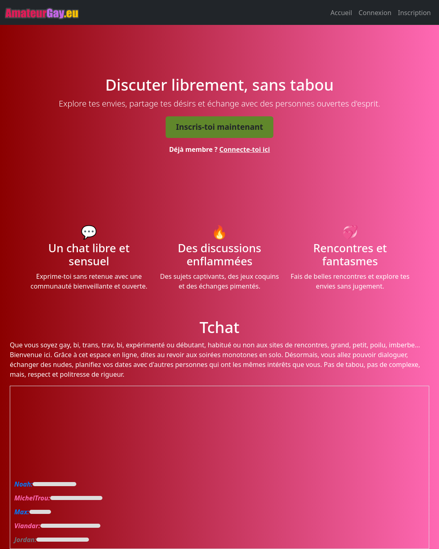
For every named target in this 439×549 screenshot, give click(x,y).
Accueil (341, 12)
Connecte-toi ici (244, 149)
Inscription (414, 12)
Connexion (375, 12)
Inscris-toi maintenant (219, 126)
